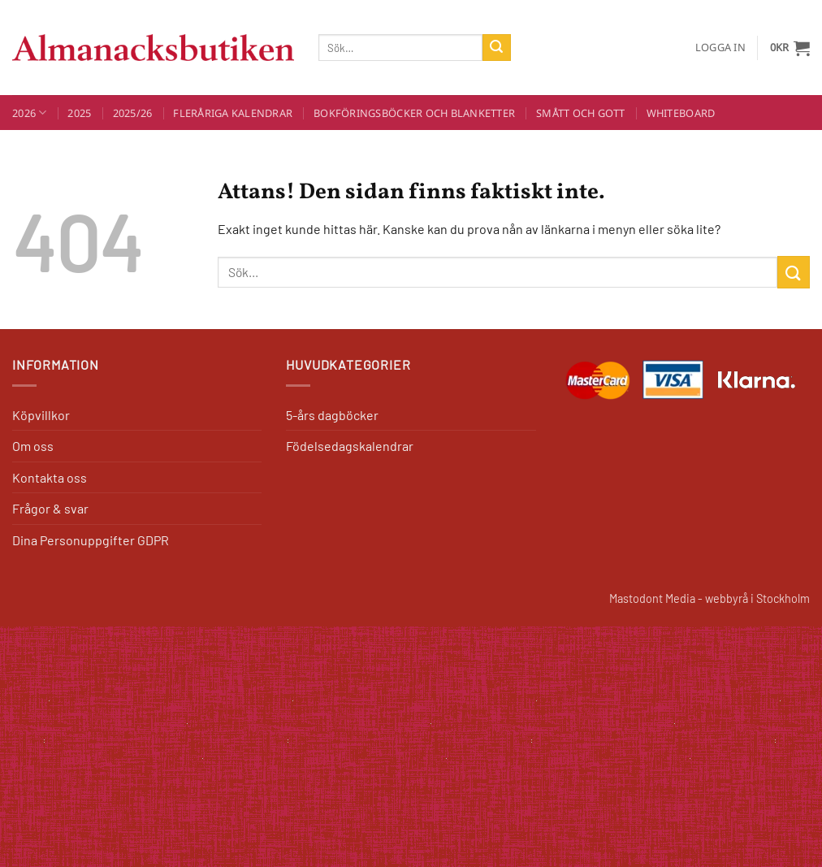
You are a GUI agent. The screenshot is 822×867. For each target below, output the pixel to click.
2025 (79, 113)
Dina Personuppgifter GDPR (90, 540)
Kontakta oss (49, 477)
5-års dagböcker (332, 415)
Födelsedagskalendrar (349, 445)
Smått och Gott (580, 113)
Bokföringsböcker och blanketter (414, 113)
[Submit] (496, 48)
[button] (720, 47)
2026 (29, 112)
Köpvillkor (41, 415)
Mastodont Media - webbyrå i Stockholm (709, 598)
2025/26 (133, 113)
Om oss (33, 445)
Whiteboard (681, 113)
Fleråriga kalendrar (232, 113)
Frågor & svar (50, 508)
